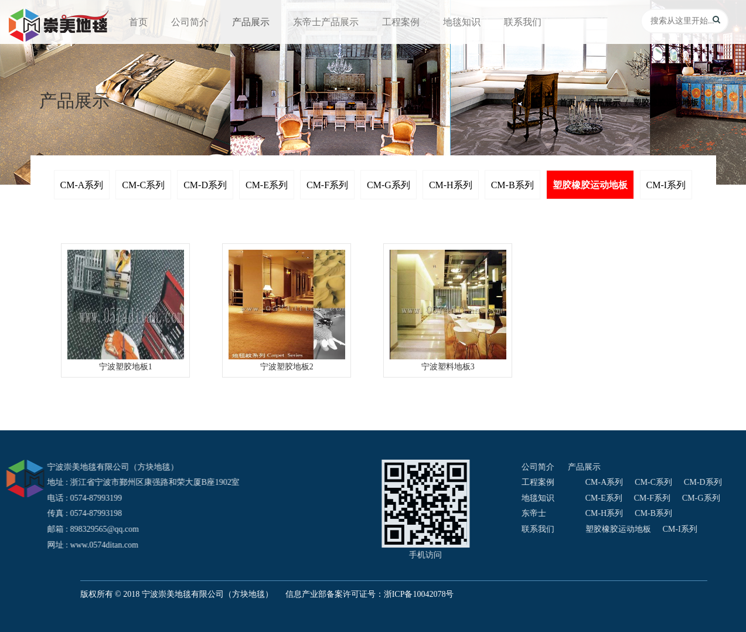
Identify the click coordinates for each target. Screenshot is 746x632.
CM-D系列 (205, 185)
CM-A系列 (82, 185)
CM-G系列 (388, 185)
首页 (138, 22)
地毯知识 (462, 22)
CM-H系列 (450, 185)
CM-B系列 (512, 185)
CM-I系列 (666, 185)
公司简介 (190, 22)
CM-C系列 (143, 185)
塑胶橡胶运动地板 (590, 185)
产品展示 (251, 22)
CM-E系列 (267, 185)
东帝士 (696, 513)
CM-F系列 (327, 185)
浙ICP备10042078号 (419, 594)
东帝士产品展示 (326, 22)
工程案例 (401, 22)
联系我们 (522, 22)
